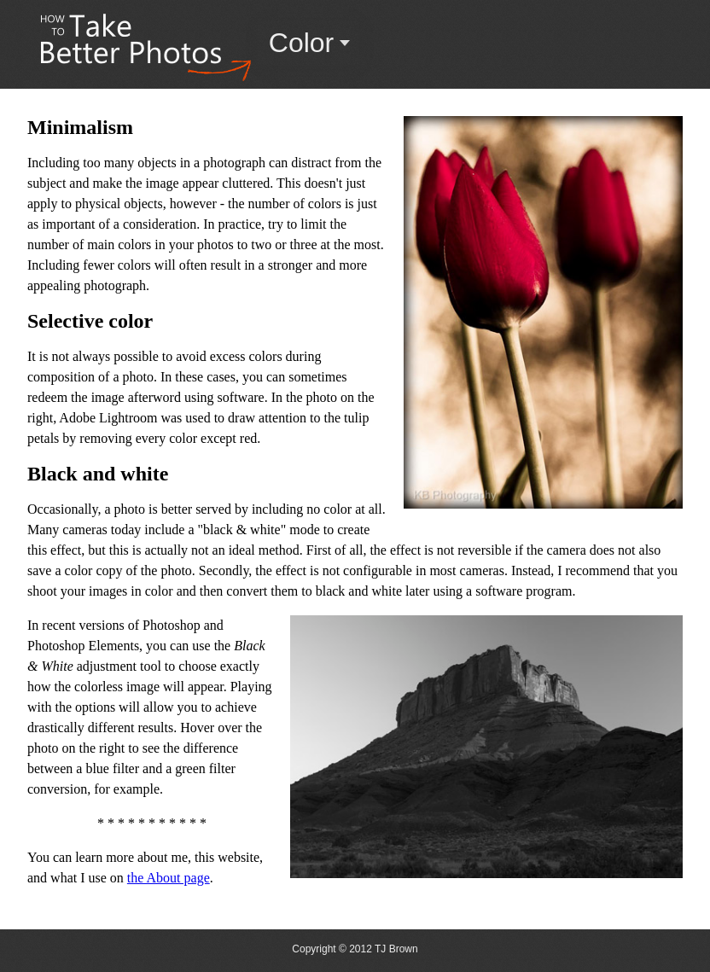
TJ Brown (396, 949)
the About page (168, 877)
